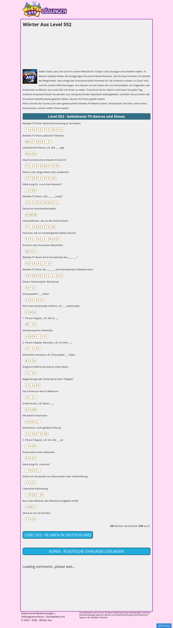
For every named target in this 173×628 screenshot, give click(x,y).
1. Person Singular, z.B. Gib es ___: (41, 318)
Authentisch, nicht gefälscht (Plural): (42, 427)
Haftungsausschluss (32, 616)
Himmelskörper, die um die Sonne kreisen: (46, 220)
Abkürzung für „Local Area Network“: (42, 184)
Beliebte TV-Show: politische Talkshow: (43, 135)
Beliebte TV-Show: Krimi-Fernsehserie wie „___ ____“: (50, 257)
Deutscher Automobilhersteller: (40, 208)
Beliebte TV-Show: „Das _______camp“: (43, 196)
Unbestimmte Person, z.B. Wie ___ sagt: (44, 147)
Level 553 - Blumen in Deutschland (58, 534)
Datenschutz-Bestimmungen (37, 613)
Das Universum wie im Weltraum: (41, 391)
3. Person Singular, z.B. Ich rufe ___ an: (43, 440)
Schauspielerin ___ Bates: (36, 293)
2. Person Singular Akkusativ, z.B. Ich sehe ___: (47, 342)
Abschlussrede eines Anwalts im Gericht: (44, 159)
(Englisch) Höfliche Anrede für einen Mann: (46, 366)
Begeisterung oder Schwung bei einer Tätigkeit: (48, 379)
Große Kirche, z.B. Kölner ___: (38, 403)
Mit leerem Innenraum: (35, 415)
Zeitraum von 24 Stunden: (37, 513)
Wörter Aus (45, 620)
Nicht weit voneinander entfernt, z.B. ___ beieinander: (51, 306)
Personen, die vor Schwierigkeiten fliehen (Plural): (49, 233)
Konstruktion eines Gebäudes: (39, 452)
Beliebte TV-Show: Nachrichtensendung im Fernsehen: (52, 123)
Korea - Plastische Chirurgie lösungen (86, 551)
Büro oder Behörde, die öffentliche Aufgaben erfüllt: (51, 500)
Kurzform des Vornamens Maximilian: (43, 245)
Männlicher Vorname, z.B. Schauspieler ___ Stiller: (49, 354)
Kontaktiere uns (56, 616)
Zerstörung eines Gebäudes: (38, 330)
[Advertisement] (44, 47)
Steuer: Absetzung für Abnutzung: (41, 281)
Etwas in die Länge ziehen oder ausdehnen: (46, 172)
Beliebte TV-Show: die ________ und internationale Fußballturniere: (58, 269)
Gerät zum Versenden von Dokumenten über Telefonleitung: (55, 476)
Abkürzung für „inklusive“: (37, 464)
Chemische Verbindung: (35, 488)
